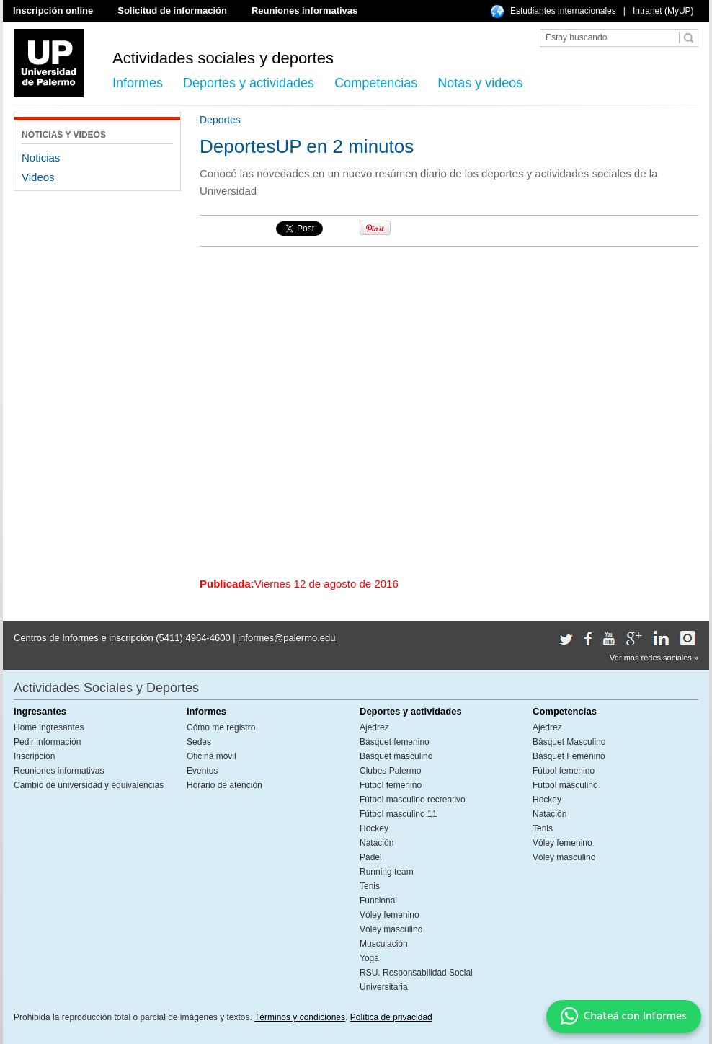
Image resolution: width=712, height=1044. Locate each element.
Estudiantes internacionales (563, 11)
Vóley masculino (391, 929)
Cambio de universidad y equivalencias (89, 785)
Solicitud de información (172, 10)
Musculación (384, 944)
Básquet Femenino (569, 756)
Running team (387, 872)
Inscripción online (53, 10)
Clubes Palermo (390, 771)
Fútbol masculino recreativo (413, 800)
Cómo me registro (221, 727)
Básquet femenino (395, 742)
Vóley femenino (389, 915)
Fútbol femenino (391, 785)
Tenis (370, 886)
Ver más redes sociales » (654, 657)
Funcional (378, 900)
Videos (38, 177)
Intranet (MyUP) (663, 11)
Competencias (375, 83)
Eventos (202, 771)
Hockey (374, 828)
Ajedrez (374, 727)
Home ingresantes (49, 727)
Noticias (41, 157)
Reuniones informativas (304, 10)
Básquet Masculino (569, 742)
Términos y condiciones (299, 1017)
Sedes (199, 742)
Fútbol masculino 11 (398, 814)
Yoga (369, 958)
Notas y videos (479, 83)
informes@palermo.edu (286, 637)
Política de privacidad (391, 1017)
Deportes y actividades (248, 83)
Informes (137, 83)
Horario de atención (224, 785)
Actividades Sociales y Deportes (106, 688)
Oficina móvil (211, 756)
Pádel (371, 857)
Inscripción (34, 756)
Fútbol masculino (565, 785)
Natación (376, 843)
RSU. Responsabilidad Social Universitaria (416, 980)
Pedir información (47, 742)
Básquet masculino (396, 756)
